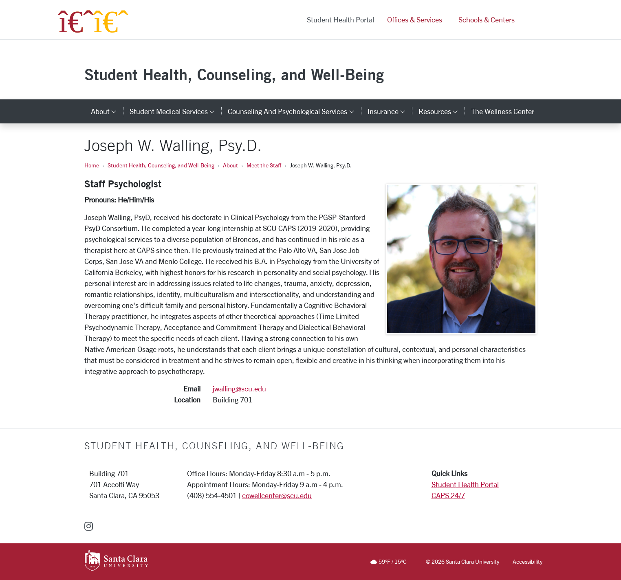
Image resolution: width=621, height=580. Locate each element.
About (230, 165)
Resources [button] (441, 111)
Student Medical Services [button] (175, 111)
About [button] (107, 111)
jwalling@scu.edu (239, 388)
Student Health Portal (340, 19)
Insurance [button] (390, 111)
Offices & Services (414, 19)
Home (91, 165)
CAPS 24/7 (448, 495)
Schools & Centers (486, 19)
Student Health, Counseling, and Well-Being (234, 74)
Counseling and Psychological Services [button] (294, 111)
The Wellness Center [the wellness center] (502, 111)
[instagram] (88, 526)
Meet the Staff (264, 165)
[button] (530, 20)
